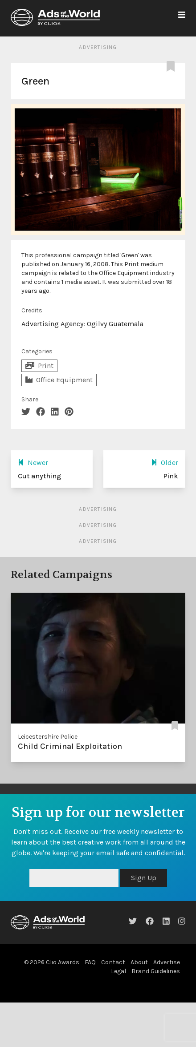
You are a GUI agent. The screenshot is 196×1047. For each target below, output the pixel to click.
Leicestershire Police (48, 736)
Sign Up (143, 877)
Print (39, 365)
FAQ (90, 962)
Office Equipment (59, 380)
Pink (170, 476)
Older (164, 462)
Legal (118, 971)
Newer (33, 462)
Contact (113, 962)
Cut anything (39, 476)
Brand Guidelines (155, 971)
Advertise (166, 962)
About (139, 962)
